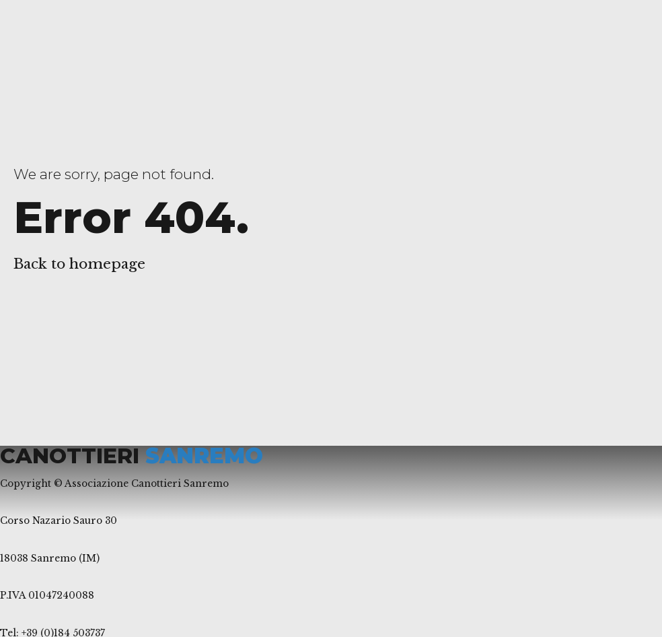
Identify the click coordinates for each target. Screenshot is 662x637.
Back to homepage (79, 264)
